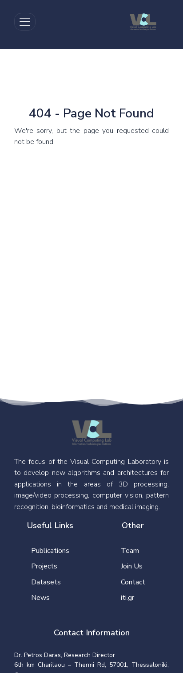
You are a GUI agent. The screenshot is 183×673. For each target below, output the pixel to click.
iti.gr (127, 598)
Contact (133, 582)
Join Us (132, 566)
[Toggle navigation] (25, 22)
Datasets (46, 582)
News (40, 598)
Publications (50, 551)
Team (130, 551)
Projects (44, 566)
